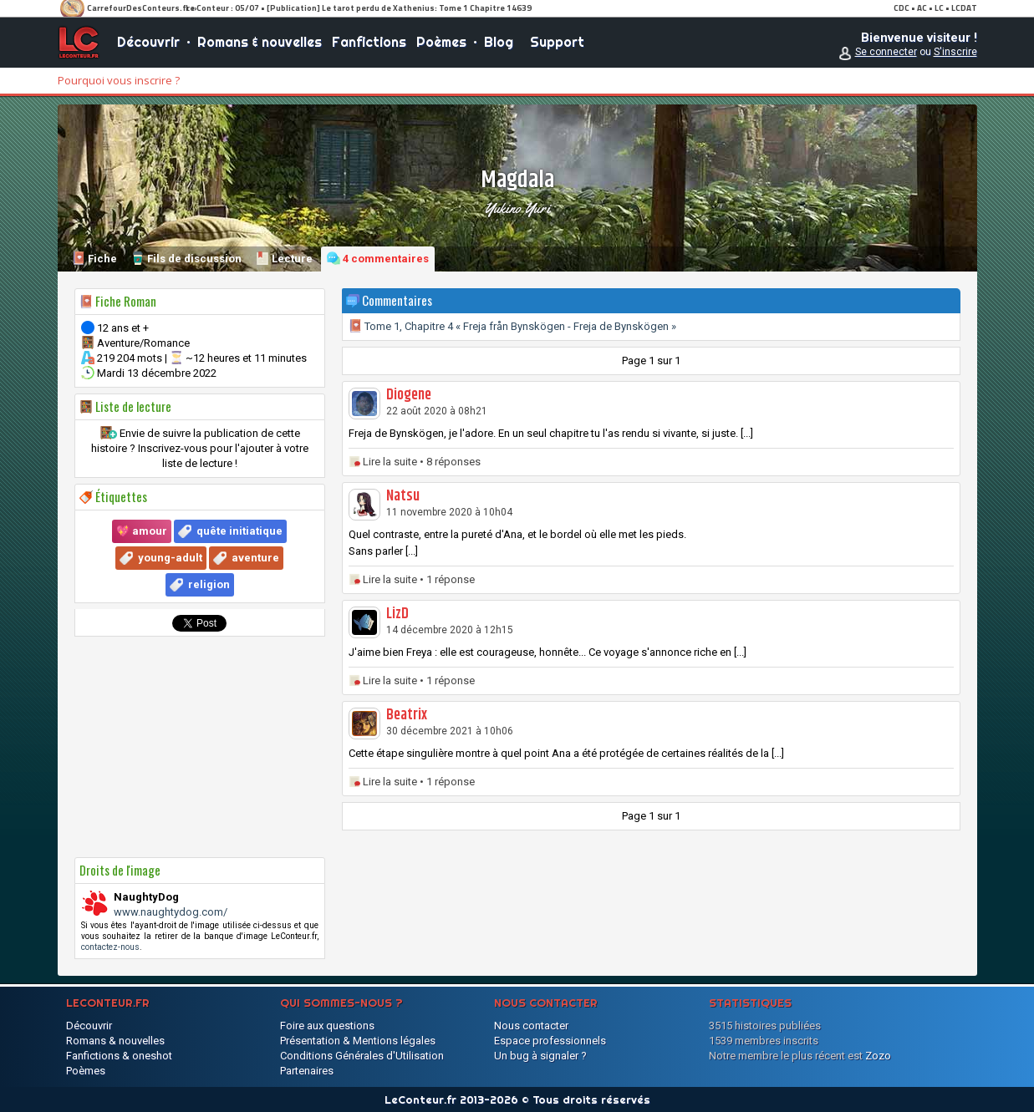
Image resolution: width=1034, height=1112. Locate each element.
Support (557, 41)
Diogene (408, 395)
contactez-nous (110, 947)
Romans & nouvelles (259, 41)
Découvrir (148, 41)
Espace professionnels (550, 1040)
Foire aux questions (327, 1025)
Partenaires (307, 1070)
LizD (397, 614)
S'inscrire (955, 52)
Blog (498, 41)
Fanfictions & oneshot (119, 1055)
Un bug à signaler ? (540, 1055)
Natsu (403, 496)
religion (209, 584)
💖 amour (141, 531)
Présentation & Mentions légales (358, 1040)
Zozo (878, 1055)
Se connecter (886, 52)
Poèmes (441, 41)
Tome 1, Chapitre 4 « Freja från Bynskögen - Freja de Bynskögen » (512, 326)
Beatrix (406, 715)
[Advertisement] (199, 746)
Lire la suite (390, 461)
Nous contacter (531, 1025)
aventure (255, 557)
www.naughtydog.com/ (170, 912)
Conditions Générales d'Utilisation (362, 1055)
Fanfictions (369, 41)
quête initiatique (239, 531)
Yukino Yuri (517, 208)
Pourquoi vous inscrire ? (119, 80)
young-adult (170, 557)
